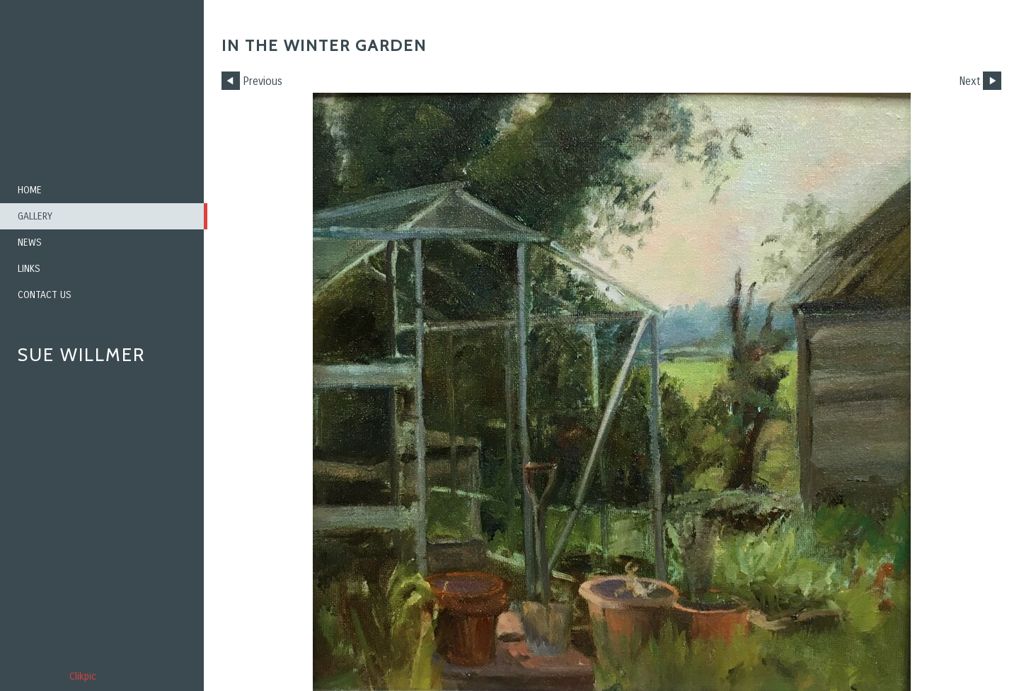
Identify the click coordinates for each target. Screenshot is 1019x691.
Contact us (44, 295)
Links (29, 269)
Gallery (35, 216)
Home (30, 190)
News (30, 242)
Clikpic (82, 676)
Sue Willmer (81, 354)
